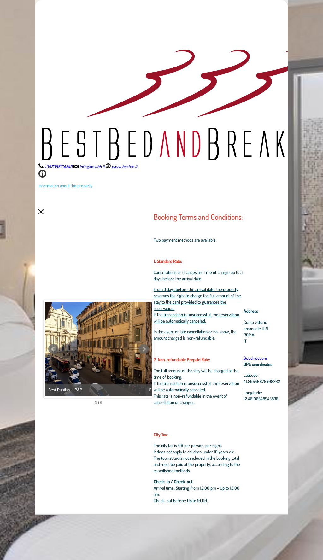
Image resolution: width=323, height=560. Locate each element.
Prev (53, 372)
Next (163, 372)
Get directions (257, 380)
